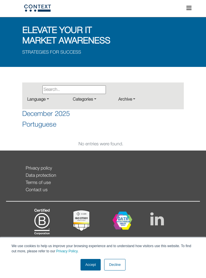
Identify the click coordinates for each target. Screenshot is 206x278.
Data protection (41, 176)
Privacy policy (39, 168)
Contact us (37, 190)
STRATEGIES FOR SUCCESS (51, 52)
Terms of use (38, 183)
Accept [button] (90, 265)
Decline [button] (115, 265)
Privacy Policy (66, 251)
